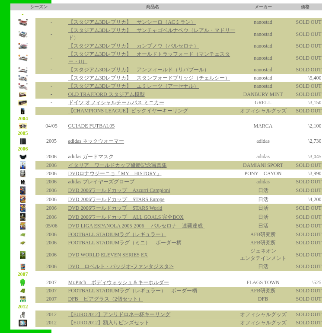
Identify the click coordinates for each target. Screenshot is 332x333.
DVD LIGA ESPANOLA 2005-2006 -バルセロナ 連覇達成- (136, 226)
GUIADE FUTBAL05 (91, 126)
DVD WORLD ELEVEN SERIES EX (108, 255)
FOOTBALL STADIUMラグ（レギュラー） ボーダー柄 (133, 291)
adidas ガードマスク (91, 157)
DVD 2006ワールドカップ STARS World (115, 208)
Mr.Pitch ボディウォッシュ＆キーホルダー (118, 282)
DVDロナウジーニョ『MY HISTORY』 (115, 173)
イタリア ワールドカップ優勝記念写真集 (117, 165)
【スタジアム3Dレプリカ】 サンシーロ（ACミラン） (132, 22)
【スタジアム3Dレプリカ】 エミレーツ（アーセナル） (133, 86)
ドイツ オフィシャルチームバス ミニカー (116, 102)
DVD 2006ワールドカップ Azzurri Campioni (119, 190)
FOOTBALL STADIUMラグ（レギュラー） (117, 234)
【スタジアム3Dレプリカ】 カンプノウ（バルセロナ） (133, 46)
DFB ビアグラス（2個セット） (105, 299)
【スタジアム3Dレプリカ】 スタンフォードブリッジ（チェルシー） (149, 78)
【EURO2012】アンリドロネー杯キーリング (119, 314)
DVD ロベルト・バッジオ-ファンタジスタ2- (121, 266)
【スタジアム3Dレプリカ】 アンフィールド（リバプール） (139, 70)
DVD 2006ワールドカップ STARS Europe (116, 199)
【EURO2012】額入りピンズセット (109, 323)
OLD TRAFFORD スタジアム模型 (106, 94)
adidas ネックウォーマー (96, 141)
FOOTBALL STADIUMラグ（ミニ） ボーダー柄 (125, 243)
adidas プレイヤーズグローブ (101, 182)
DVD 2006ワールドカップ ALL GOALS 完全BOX (126, 217)
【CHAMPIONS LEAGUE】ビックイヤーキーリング (128, 111)
